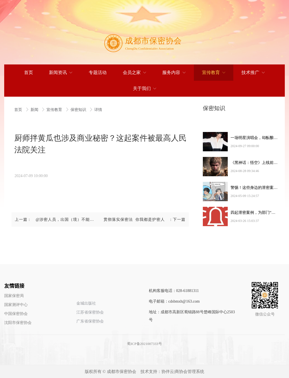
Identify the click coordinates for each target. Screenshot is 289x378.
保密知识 (79, 110)
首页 (18, 110)
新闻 (34, 110)
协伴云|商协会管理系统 (182, 371)
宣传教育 (54, 110)
